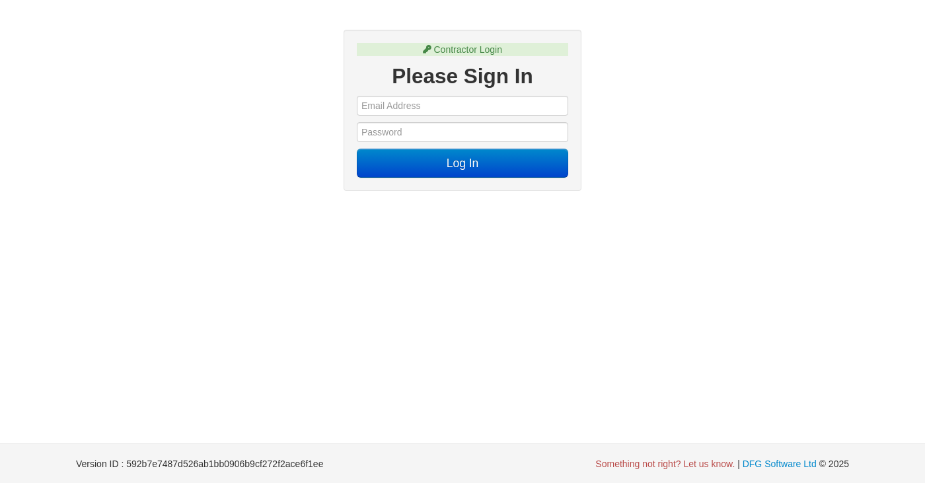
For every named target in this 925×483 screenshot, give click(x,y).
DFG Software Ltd (780, 464)
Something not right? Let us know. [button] (665, 464)
